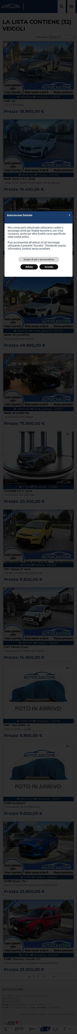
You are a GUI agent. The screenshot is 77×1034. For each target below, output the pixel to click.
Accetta (49, 267)
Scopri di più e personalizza (39, 259)
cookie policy (21, 236)
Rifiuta (29, 267)
